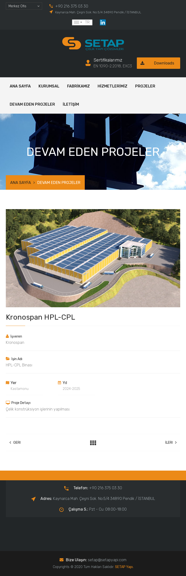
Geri (15, 443)
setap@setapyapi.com (107, 560)
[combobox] (24, 6)
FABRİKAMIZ (78, 86)
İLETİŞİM (71, 104)
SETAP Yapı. (124, 567)
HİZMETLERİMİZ (112, 86)
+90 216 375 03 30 (71, 6)
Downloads (155, 63)
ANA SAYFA (20, 86)
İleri (171, 443)
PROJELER (145, 86)
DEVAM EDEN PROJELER (32, 104)
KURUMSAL (49, 86)
